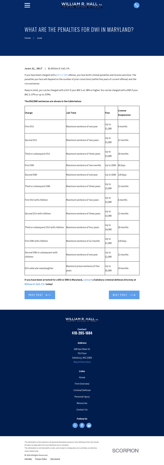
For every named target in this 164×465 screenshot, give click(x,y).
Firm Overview (82, 383)
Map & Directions (82, 361)
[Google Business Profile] (89, 425)
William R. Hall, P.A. (35, 284)
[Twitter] (75, 425)
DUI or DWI (62, 75)
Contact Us (82, 409)
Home (82, 377)
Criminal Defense (82, 390)
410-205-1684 (82, 332)
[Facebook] (82, 425)
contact (87, 279)
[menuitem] (28, 459)
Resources (82, 403)
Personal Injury (82, 396)
